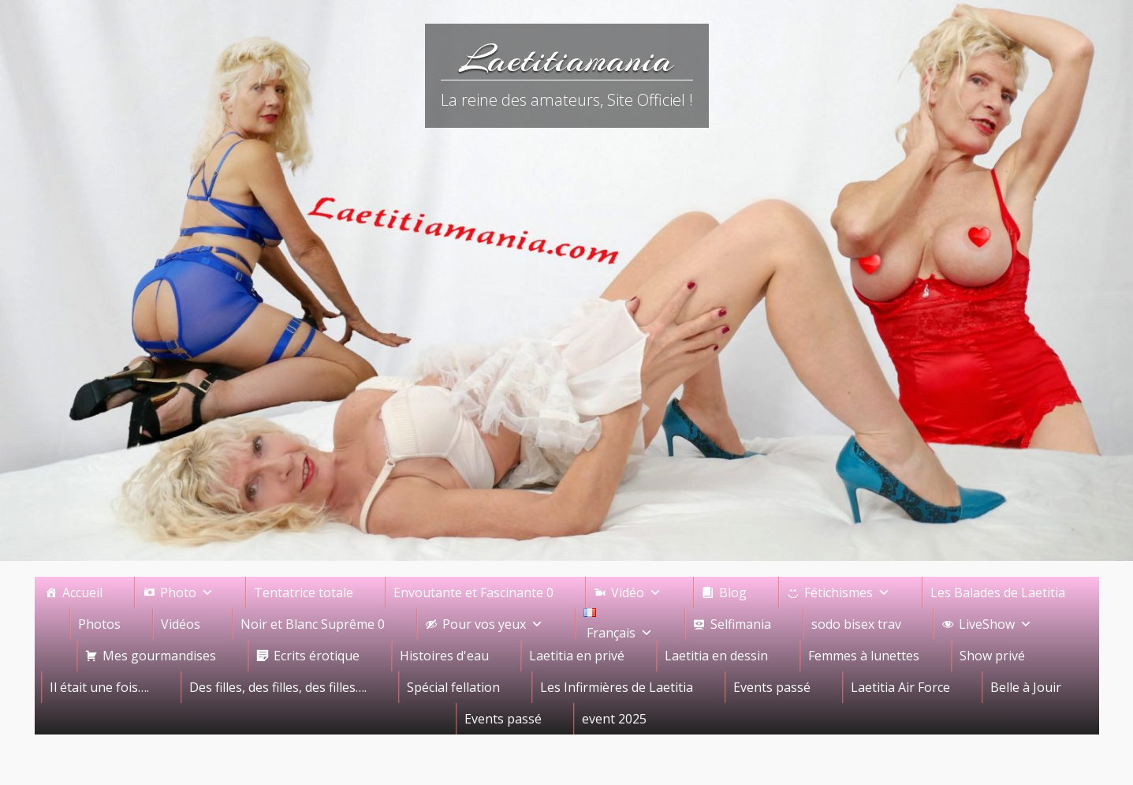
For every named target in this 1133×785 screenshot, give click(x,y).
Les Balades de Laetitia (997, 592)
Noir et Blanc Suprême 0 (312, 624)
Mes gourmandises (159, 655)
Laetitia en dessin (716, 655)
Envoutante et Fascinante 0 (473, 592)
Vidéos (180, 624)
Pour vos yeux (492, 624)
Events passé (772, 687)
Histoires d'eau (444, 655)
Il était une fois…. (99, 687)
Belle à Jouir (1025, 687)
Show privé (992, 655)
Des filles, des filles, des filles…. (278, 687)
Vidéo (636, 592)
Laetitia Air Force (900, 687)
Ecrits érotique (317, 655)
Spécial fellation (453, 687)
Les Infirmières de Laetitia (616, 687)
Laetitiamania (566, 59)
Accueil (82, 592)
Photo (187, 592)
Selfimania (740, 624)
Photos (99, 624)
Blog (733, 592)
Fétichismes (847, 592)
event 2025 (614, 718)
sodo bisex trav (856, 624)
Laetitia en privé (576, 655)
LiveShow (995, 624)
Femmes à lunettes (863, 655)
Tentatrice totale (303, 592)
